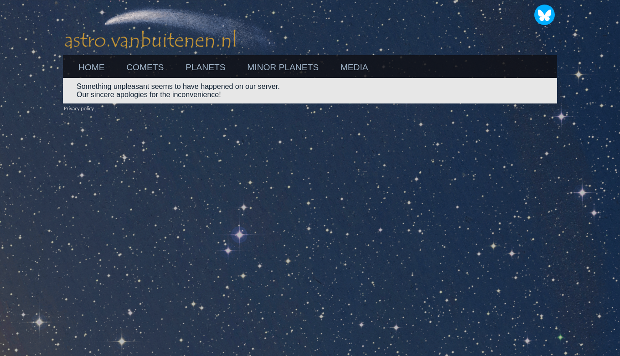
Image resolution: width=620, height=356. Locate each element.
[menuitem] (91, 67)
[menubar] (223, 67)
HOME (91, 67)
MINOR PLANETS (283, 67)
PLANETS (205, 67)
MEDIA (354, 67)
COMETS (145, 67)
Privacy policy (79, 108)
